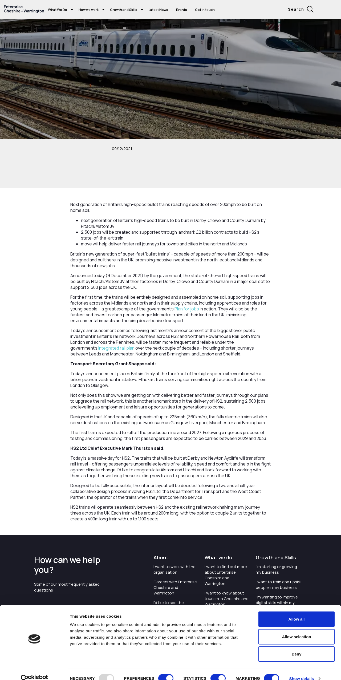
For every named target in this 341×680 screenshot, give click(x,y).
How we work (89, 9)
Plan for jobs (186, 309)
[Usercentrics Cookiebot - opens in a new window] (34, 670)
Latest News (158, 9)
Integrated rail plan (116, 348)
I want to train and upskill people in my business (278, 584)
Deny (297, 645)
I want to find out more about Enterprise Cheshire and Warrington (226, 575)
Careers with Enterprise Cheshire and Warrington (175, 587)
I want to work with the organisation (174, 569)
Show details (301, 669)
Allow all (297, 610)
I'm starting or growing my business (276, 569)
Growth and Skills (123, 9)
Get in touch (205, 9)
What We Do (57, 9)
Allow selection (296, 627)
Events (181, 9)
